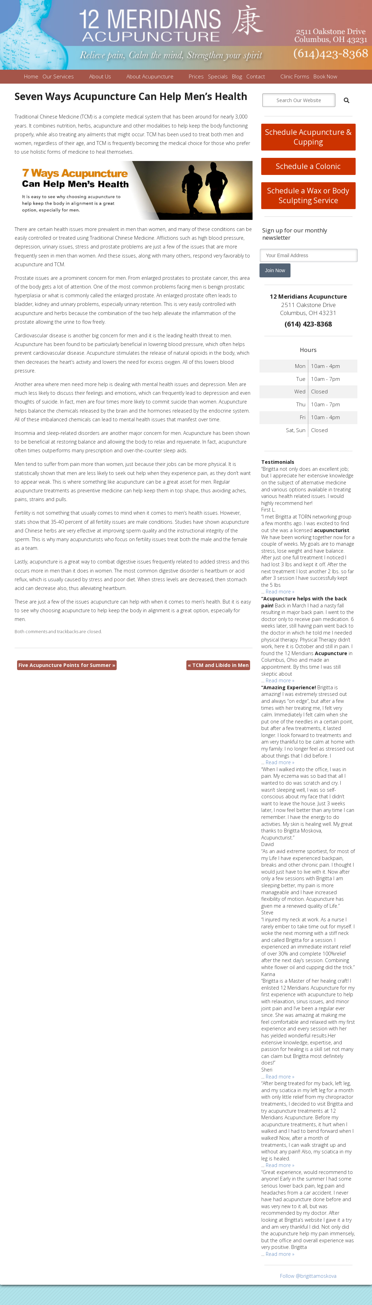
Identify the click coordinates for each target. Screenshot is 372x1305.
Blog (237, 76)
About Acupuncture (149, 76)
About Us (100, 76)
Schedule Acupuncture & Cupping (308, 137)
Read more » (280, 591)
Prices (196, 76)
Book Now (325, 76)
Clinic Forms (294, 76)
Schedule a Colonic (308, 166)
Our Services (58, 76)
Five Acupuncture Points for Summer (66, 665)
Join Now (275, 270)
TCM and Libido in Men (218, 665)
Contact (255, 76)
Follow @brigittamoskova (308, 1276)
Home (31, 76)
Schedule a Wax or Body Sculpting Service (308, 195)
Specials (218, 76)
